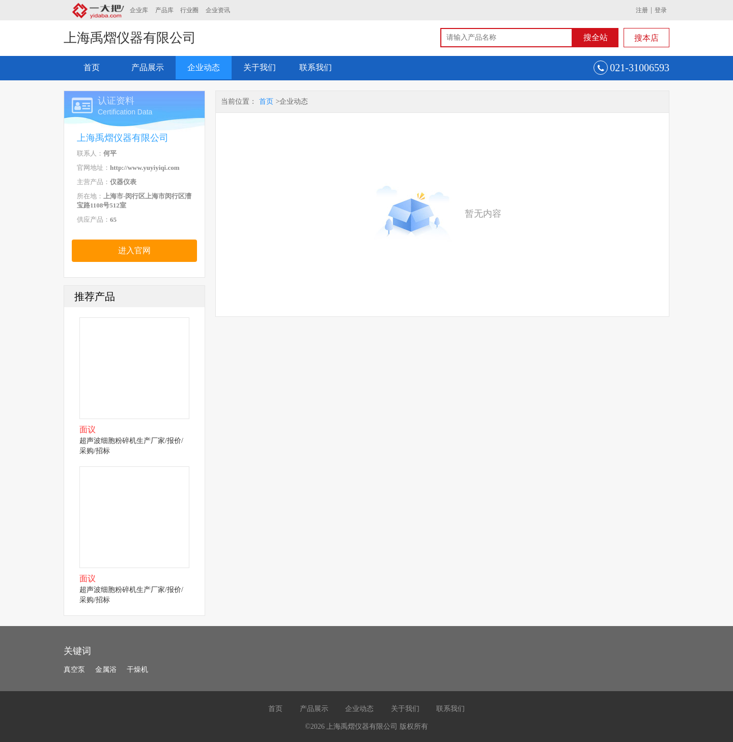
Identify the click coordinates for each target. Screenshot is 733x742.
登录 (661, 10)
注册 (642, 10)
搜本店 (646, 38)
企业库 (139, 10)
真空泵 (74, 669)
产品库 (164, 10)
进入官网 (134, 250)
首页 (91, 67)
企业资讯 (218, 10)
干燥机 (137, 669)
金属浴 (106, 669)
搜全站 (595, 37)
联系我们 (315, 67)
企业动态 (203, 67)
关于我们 (259, 67)
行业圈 (189, 10)
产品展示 (147, 67)
